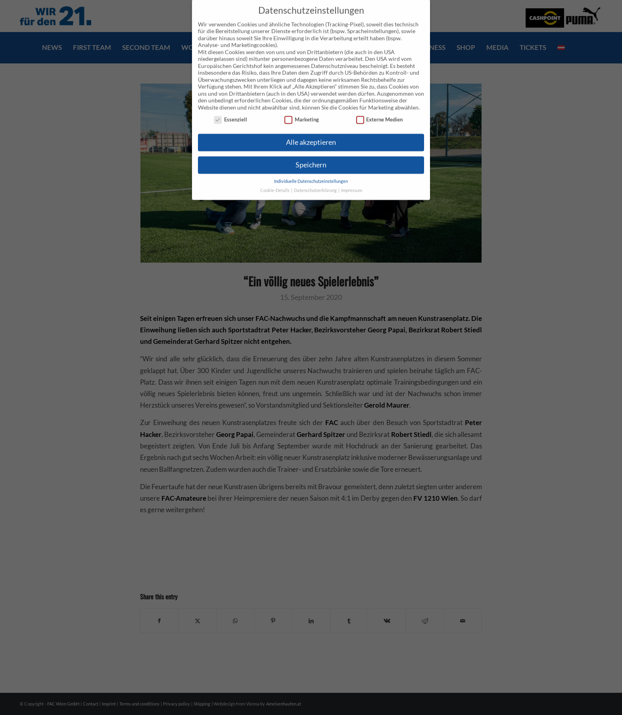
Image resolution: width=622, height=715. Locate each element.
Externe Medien (379, 108)
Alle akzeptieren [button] (311, 131)
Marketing (301, 108)
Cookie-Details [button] (275, 179)
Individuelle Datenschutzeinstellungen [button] (311, 170)
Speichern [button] (311, 153)
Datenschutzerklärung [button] (316, 179)
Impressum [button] (351, 179)
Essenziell (230, 108)
